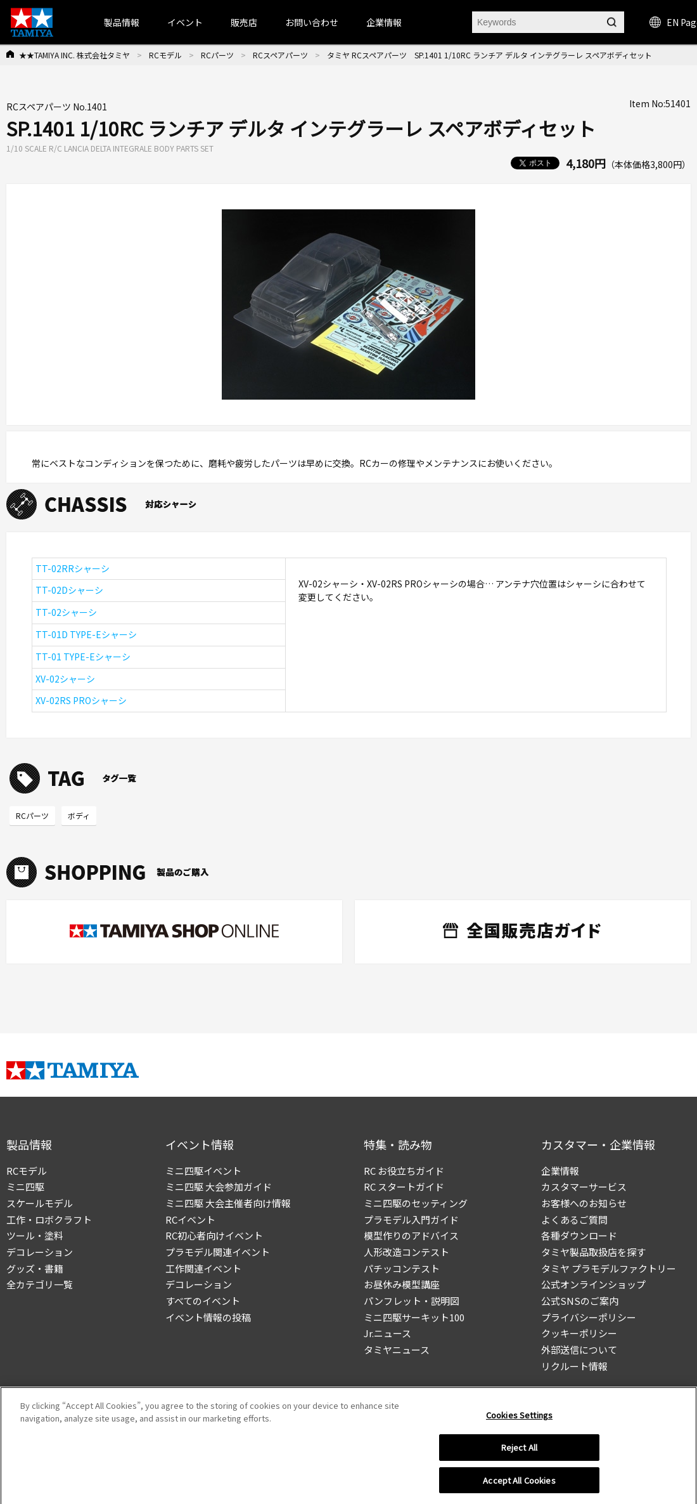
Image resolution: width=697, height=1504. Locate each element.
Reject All (519, 1452)
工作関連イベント (203, 1268)
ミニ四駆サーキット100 (414, 1317)
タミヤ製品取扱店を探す (593, 1252)
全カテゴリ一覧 (39, 1284)
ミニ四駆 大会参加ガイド (218, 1186)
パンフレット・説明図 (411, 1300)
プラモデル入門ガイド (411, 1219)
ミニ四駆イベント (203, 1170)
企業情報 (560, 1170)
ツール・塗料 (34, 1235)
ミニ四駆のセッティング (416, 1203)
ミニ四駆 (25, 1186)
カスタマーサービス (584, 1186)
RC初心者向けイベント (214, 1235)
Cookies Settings (519, 1421)
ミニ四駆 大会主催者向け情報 (228, 1203)
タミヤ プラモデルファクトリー (608, 1268)
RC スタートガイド (404, 1186)
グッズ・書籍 (34, 1268)
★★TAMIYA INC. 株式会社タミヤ (74, 54)
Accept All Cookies (519, 1485)
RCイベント (190, 1219)
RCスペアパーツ (280, 54)
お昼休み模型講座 (402, 1284)
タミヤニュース (397, 1349)
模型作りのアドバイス (411, 1235)
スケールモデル (39, 1203)
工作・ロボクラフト (49, 1219)
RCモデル (165, 54)
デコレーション (39, 1252)
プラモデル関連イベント (217, 1252)
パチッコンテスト (402, 1268)
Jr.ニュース (387, 1333)
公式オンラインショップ (593, 1284)
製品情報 (121, 22)
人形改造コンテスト (406, 1252)
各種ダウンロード (579, 1235)
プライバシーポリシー (588, 1317)
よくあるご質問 (574, 1219)
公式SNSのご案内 (579, 1300)
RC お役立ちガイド (404, 1170)
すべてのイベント (202, 1300)
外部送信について (579, 1349)
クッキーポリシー (579, 1333)
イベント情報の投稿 (208, 1317)
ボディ (79, 815)
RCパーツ (217, 54)
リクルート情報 (574, 1366)
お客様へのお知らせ (584, 1203)
